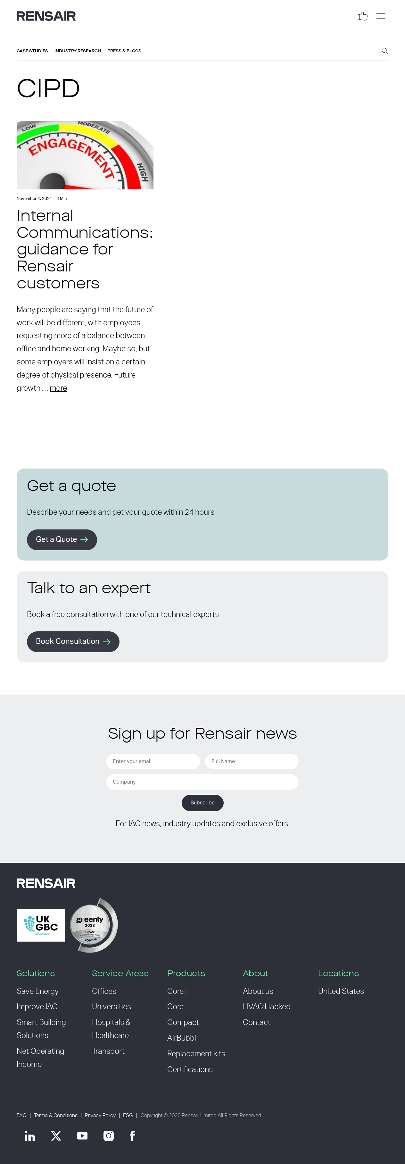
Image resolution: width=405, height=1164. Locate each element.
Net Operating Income (40, 1058)
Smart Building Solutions (41, 1029)
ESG (128, 1115)
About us (258, 991)
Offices (104, 991)
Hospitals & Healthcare (111, 1029)
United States (341, 991)
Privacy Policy (100, 1115)
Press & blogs (124, 51)
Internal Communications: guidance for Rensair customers (85, 250)
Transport (108, 1051)
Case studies (32, 51)
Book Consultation (68, 641)
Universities (111, 1007)
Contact (256, 1023)
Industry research (77, 51)
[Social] (362, 16)
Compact (183, 1023)
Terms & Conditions (56, 1115)
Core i (177, 991)
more (58, 388)
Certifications (190, 1070)
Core (175, 1007)
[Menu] (380, 16)
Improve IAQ (37, 1007)
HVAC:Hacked (267, 1007)
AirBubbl (181, 1038)
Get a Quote (56, 540)
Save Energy (38, 991)
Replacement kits (196, 1054)
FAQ (22, 1115)
